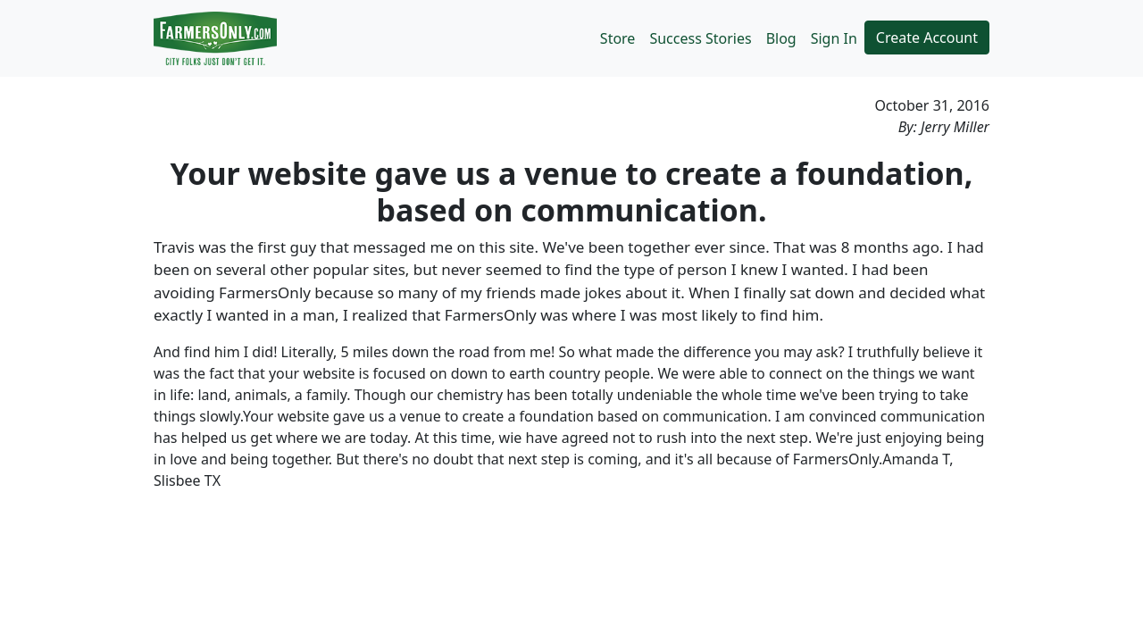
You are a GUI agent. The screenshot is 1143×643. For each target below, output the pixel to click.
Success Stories (700, 38)
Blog (781, 38)
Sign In (834, 38)
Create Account (927, 37)
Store (618, 38)
